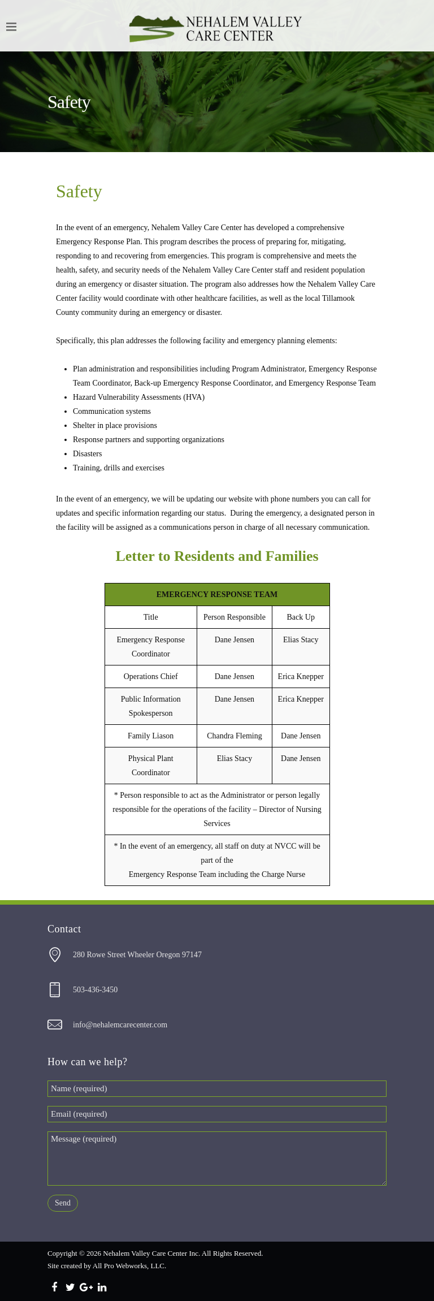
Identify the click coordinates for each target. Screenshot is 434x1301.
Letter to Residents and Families (216, 556)
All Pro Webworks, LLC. (130, 1265)
